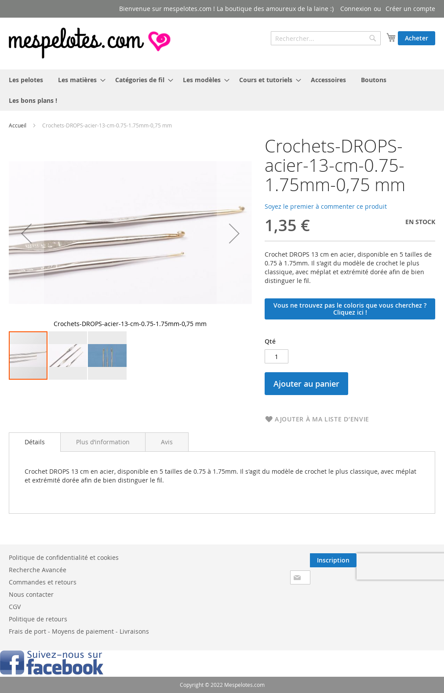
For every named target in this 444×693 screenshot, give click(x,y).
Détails (35, 442)
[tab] (35, 442)
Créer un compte (410, 8)
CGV (15, 606)
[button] (68, 355)
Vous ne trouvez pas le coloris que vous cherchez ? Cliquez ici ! (349, 308)
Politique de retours (38, 619)
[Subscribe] (333, 560)
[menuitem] (26, 79)
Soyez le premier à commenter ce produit (326, 206)
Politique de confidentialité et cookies (64, 557)
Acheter (416, 38)
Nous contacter (31, 594)
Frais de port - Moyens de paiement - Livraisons (79, 631)
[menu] (222, 90)
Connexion (355, 8)
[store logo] (90, 43)
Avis (167, 442)
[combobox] (326, 38)
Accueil (17, 125)
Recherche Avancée (37, 570)
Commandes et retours (42, 582)
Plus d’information (103, 442)
